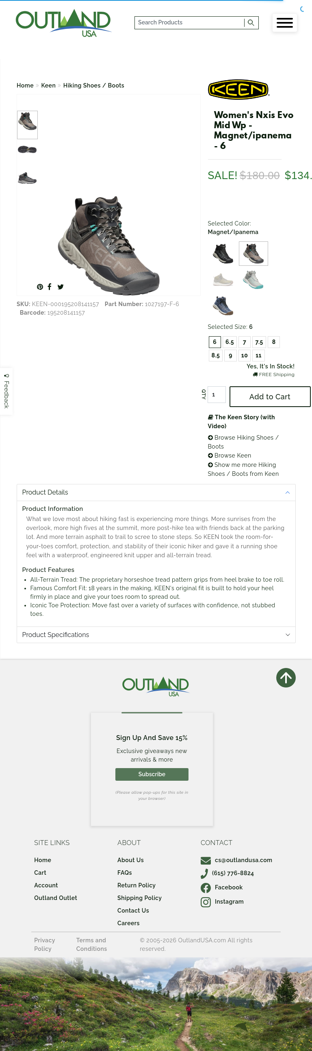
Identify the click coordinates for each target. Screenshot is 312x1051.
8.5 (216, 355)
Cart (40, 872)
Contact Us (133, 910)
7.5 (259, 342)
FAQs (124, 872)
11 (259, 355)
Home (25, 85)
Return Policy (136, 885)
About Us (130, 860)
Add (269, 396)
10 (244, 355)
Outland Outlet (55, 898)
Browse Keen (229, 455)
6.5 (229, 342)
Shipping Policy (139, 898)
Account (46, 885)
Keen (48, 85)
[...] (190, 23)
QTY (203, 394)
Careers (128, 923)
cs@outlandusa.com (237, 860)
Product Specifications (55, 635)
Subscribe (152, 774)
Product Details (45, 492)
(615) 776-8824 (227, 873)
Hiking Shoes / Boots (93, 85)
